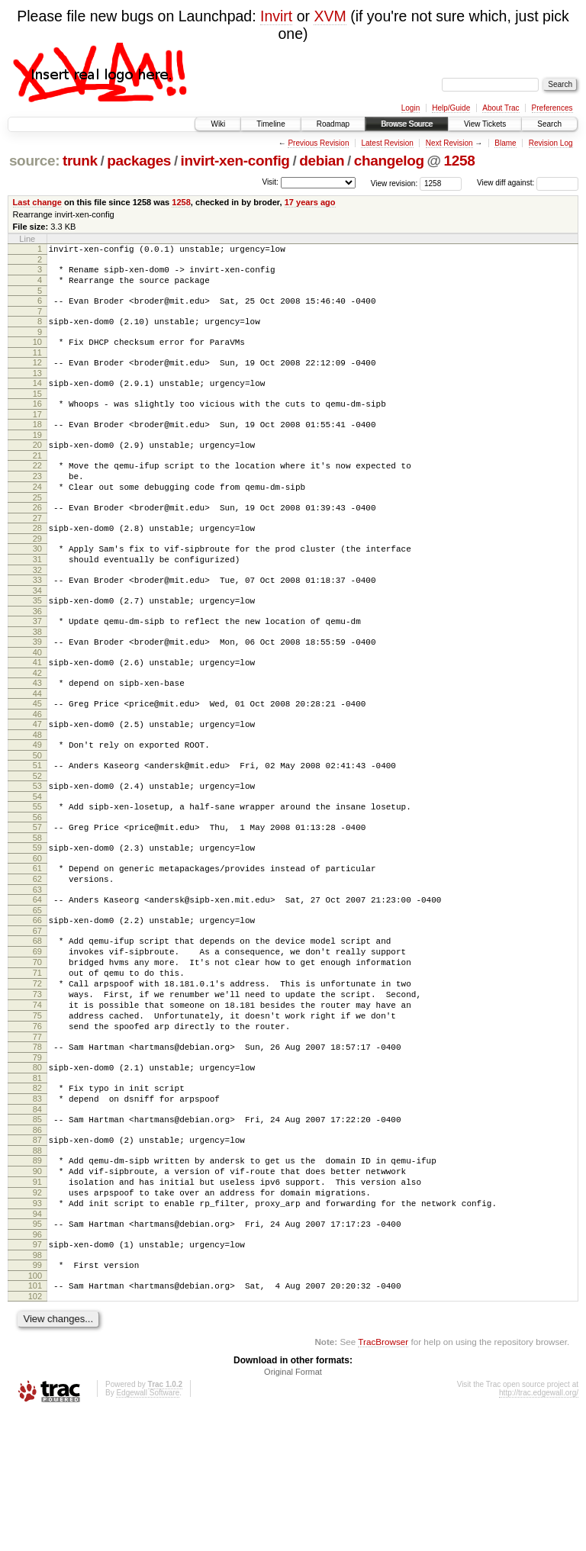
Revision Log (551, 143)
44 (37, 748)
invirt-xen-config (235, 161)
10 (37, 353)
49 (37, 804)
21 (37, 480)
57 (37, 895)
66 (37, 1000)
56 (37, 885)
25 (37, 529)
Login (410, 108)
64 (37, 977)
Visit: (270, 182)
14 (37, 399)
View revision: (394, 183)
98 (37, 1387)
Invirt (276, 16)
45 (37, 758)
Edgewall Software (147, 1530)
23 (37, 503)
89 (37, 1277)
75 (37, 1113)
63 (37, 967)
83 (37, 1208)
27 (37, 552)
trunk (80, 161)
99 (37, 1397)
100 (35, 1410)
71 (37, 1062)
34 (37, 634)
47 (37, 781)
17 (37, 434)
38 (37, 679)
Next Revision (449, 143)
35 (37, 643)
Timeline (270, 124)
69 (37, 1036)
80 (37, 1172)
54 (37, 862)
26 (37, 539)
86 (37, 1244)
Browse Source (407, 124)
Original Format (293, 1509)
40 (37, 702)
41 (37, 712)
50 (37, 817)
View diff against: (527, 183)
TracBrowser (383, 1479)
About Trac (500, 108)
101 (35, 1420)
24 (37, 516)
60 (37, 931)
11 (37, 366)
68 (37, 1023)
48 (37, 794)
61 (37, 941)
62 (37, 954)
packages (139, 161)
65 (37, 990)
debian (321, 161)
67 (37, 1013)
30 (37, 585)
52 (37, 840)
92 (37, 1316)
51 (37, 827)
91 (37, 1303)
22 (37, 490)
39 (37, 689)
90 (37, 1290)
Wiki (218, 124)
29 (37, 575)
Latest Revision (387, 143)
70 (37, 1049)
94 (37, 1342)
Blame (505, 143)
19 (37, 457)
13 (37, 389)
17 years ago (310, 202)
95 (37, 1351)
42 (37, 725)
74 (37, 1100)
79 (37, 1162)
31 (37, 598)
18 (37, 444)
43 (37, 735)
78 (37, 1149)
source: (34, 161)
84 (37, 1221)
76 (37, 1126)
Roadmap (333, 124)
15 (37, 412)
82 (37, 1195)
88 (37, 1267)
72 (37, 1075)
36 (37, 656)
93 (37, 1329)
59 (37, 918)
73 (37, 1087)
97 (37, 1374)
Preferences (552, 108)
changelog (389, 161)
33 (37, 621)
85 (37, 1231)
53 (37, 849)
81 (37, 1185)
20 (37, 467)
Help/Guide (451, 108)
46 (37, 771)
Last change (37, 202)
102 (35, 1433)
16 (37, 421)
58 (37, 908)
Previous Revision (318, 143)
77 (37, 1139)
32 (37, 611)
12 (37, 376)
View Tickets (485, 124)
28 (37, 562)
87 (37, 1254)
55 (37, 872)
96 (37, 1364)
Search (549, 124)
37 (37, 666)
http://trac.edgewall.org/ (538, 1530)
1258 (459, 161)
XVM (330, 16)
